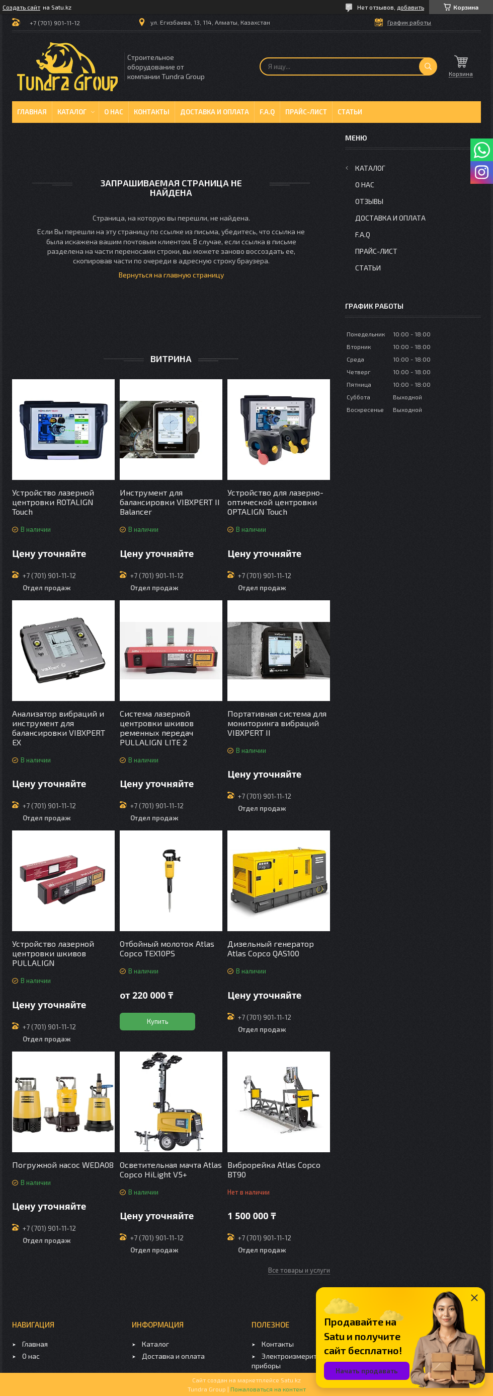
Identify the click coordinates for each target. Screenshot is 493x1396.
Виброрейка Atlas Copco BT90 (273, 1169)
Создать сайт (21, 7)
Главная (32, 112)
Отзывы (369, 201)
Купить (158, 1021)
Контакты (152, 112)
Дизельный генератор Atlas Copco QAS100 (270, 948)
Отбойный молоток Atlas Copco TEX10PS (167, 948)
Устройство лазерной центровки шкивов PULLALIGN (53, 953)
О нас (113, 112)
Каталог (72, 112)
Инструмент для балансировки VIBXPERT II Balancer (170, 501)
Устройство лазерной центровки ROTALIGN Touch (53, 501)
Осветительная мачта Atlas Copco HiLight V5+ (171, 1169)
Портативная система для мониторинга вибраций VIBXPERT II (276, 723)
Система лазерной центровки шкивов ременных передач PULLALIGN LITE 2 (157, 728)
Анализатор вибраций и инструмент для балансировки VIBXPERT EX (58, 728)
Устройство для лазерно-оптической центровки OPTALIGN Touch (275, 501)
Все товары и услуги (299, 1270)
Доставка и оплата (214, 112)
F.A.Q (267, 112)
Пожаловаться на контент (268, 1388)
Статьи (350, 112)
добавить (410, 7)
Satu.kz (291, 1379)
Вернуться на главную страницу (171, 274)
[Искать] (428, 66)
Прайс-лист (306, 112)
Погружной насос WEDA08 (63, 1164)
